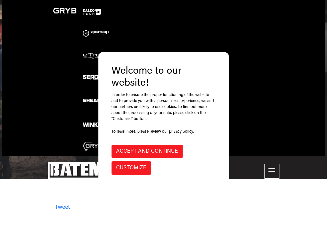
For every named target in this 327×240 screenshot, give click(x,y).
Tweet (62, 206)
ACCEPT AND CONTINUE (147, 151)
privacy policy (181, 132)
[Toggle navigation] (271, 171)
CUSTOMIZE (131, 168)
